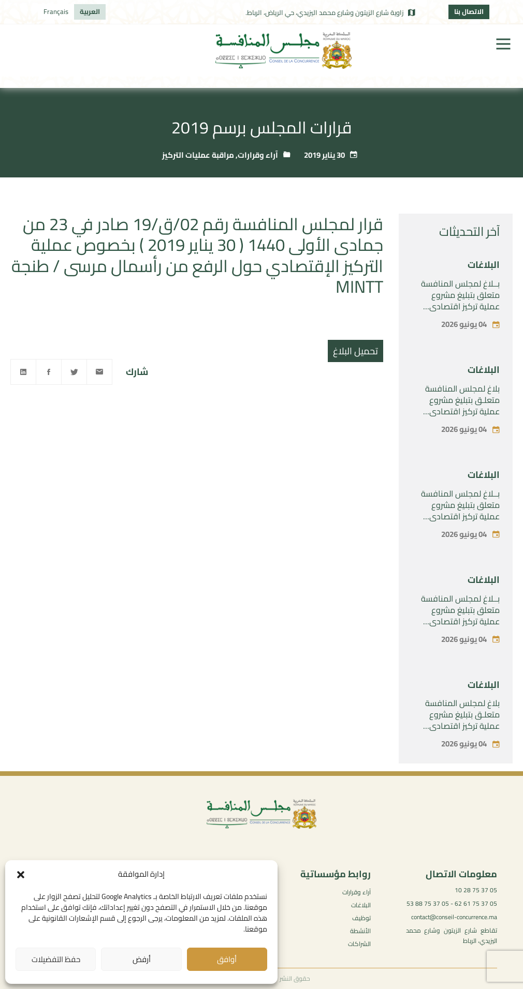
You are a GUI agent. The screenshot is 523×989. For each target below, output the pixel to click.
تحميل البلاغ (355, 350)
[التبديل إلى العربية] (90, 12)
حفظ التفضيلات (56, 959)
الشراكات (359, 944)
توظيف (361, 918)
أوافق (227, 959)
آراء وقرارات (258, 154)
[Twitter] (74, 372)
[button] (21, 875)
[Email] (99, 372)
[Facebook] (49, 372)
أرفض (142, 959)
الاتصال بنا (469, 11)
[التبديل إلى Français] (56, 12)
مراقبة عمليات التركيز (198, 154)
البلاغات (484, 264)
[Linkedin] (23, 372)
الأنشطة (360, 931)
